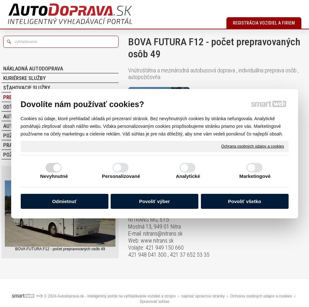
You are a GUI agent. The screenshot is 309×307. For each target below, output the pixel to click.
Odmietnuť (64, 201)
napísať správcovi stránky (203, 296)
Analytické (188, 176)
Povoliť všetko (244, 201)
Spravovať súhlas (154, 301)
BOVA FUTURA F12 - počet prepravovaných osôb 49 (60, 249)
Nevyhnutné (54, 176)
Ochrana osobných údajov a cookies (252, 146)
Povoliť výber (154, 201)
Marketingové (255, 176)
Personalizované (121, 176)
